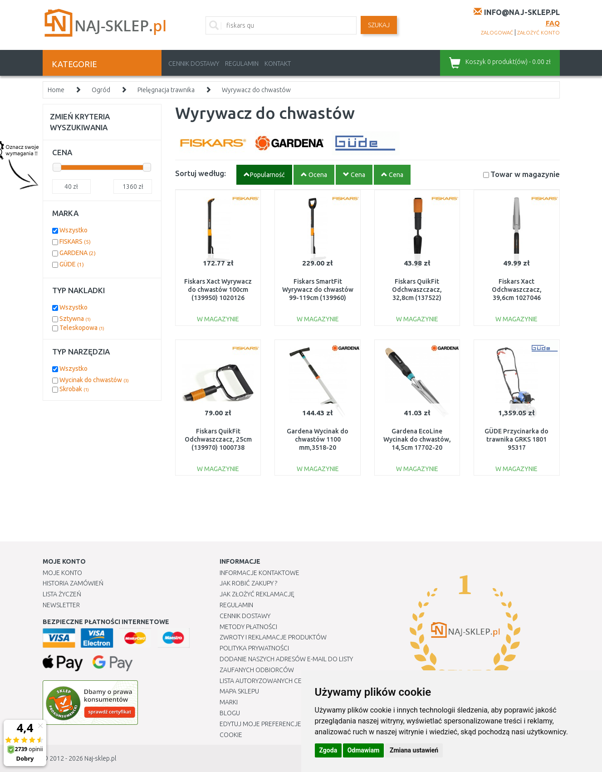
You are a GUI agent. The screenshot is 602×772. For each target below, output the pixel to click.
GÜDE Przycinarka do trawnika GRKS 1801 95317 (516, 439)
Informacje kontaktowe (259, 572)
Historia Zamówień (73, 583)
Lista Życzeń (62, 594)
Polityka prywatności (254, 648)
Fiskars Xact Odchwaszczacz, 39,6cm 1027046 (517, 289)
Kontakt (277, 63)
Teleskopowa (81, 327)
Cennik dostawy (193, 63)
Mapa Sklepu (239, 691)
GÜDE (71, 264)
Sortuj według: (200, 173)
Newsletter (61, 605)
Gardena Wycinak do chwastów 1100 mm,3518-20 (317, 439)
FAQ (553, 23)
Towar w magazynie (525, 174)
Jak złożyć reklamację (257, 594)
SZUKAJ (379, 25)
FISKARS (75, 241)
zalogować (497, 32)
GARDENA (77, 252)
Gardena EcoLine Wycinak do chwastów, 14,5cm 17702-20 (417, 439)
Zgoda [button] (328, 750)
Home (56, 89)
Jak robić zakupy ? (248, 583)
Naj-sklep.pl (100, 758)
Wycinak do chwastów (94, 380)
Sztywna (75, 318)
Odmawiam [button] (363, 750)
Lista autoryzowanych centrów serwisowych (294, 680)
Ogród (101, 89)
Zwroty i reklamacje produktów (273, 637)
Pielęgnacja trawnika (166, 89)
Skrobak (74, 389)
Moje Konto (62, 572)
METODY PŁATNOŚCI (248, 626)
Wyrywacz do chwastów (256, 89)
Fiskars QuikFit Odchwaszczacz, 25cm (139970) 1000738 (218, 439)
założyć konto (538, 32)
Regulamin (242, 63)
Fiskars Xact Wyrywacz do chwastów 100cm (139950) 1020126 (218, 289)
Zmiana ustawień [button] (414, 750)
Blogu (230, 713)
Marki (229, 702)
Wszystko (73, 230)
